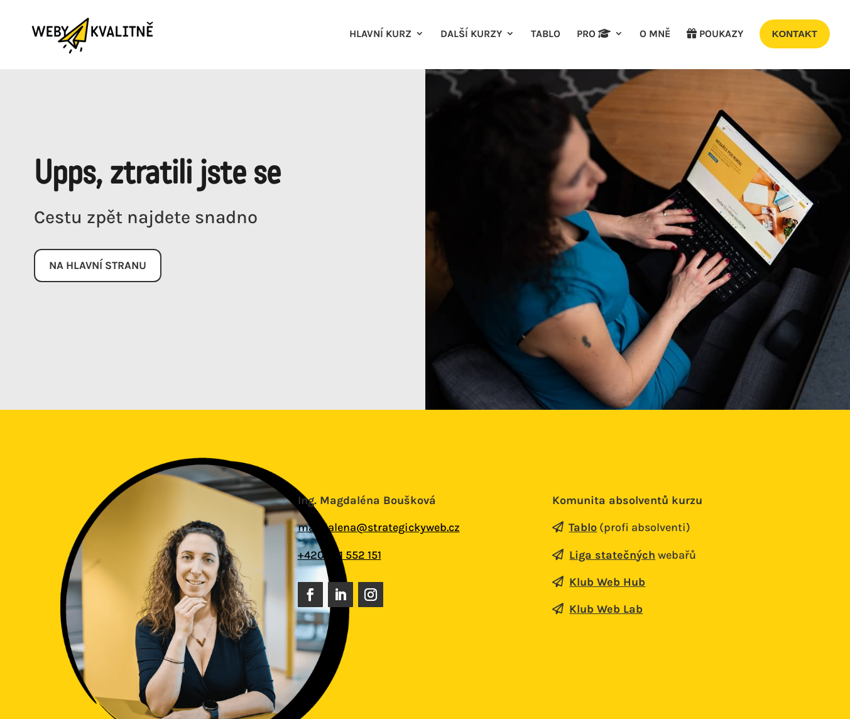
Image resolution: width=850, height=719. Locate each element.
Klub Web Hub (607, 583)
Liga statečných (612, 556)
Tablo (545, 35)
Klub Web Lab (606, 610)
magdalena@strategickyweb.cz (379, 528)
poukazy (715, 35)
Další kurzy (471, 35)
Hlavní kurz (380, 35)
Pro (594, 35)
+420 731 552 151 (339, 556)
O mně (655, 35)
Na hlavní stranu (100, 266)
